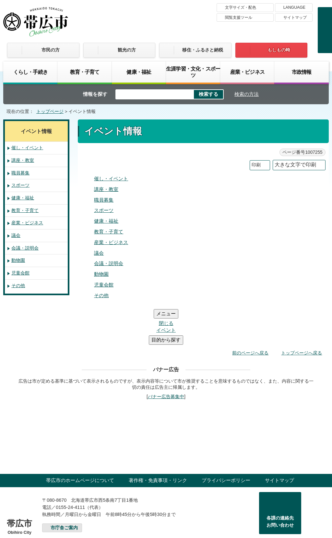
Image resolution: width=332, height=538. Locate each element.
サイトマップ (295, 17)
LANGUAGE (294, 7)
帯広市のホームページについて (80, 441)
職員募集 (103, 200)
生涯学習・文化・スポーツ (193, 72)
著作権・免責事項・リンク (158, 441)
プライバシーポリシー (226, 441)
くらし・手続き (30, 72)
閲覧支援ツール (238, 17)
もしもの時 (278, 49)
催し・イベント (111, 178)
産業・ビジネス (247, 72)
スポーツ (103, 210)
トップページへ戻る (301, 314)
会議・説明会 (108, 263)
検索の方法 (246, 94)
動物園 (101, 274)
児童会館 (103, 284)
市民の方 (51, 49)
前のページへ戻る (250, 314)
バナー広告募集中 (166, 357)
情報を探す (95, 94)
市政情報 (302, 72)
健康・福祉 (138, 72)
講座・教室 (106, 189)
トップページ (50, 111)
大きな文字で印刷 (295, 164)
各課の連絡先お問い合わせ (280, 482)
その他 (101, 295)
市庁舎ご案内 (64, 489)
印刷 (256, 165)
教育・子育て (85, 72)
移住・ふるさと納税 (202, 49)
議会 (99, 253)
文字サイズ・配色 (240, 7)
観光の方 (127, 49)
